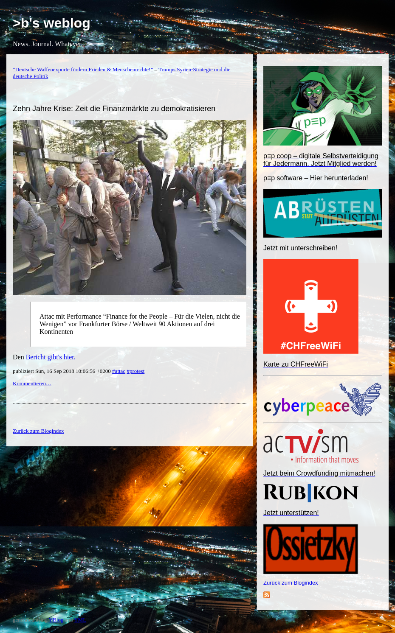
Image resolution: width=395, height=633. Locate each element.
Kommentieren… (32, 383)
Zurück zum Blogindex (290, 583)
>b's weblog (51, 23)
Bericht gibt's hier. (51, 357)
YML (80, 619)
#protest (135, 371)
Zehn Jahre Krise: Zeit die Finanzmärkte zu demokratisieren (114, 108)
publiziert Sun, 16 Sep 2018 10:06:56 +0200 (62, 371)
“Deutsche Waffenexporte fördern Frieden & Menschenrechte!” (83, 69)
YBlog (56, 619)
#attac (118, 371)
